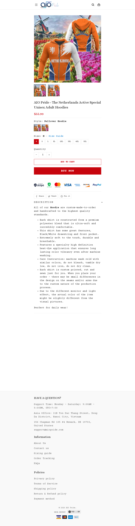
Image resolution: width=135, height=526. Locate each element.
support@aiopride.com (48, 430)
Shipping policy (45, 488)
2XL (61, 142)
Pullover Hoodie (55, 121)
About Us (40, 443)
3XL (69, 142)
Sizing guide (43, 453)
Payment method (44, 499)
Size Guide (56, 136)
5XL (84, 142)
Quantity (40, 149)
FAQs (37, 463)
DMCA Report (60, 512)
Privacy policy (44, 478)
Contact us (41, 448)
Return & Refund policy (50, 494)
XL (54, 142)
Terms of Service (46, 483)
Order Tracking (44, 458)
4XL (77, 142)
